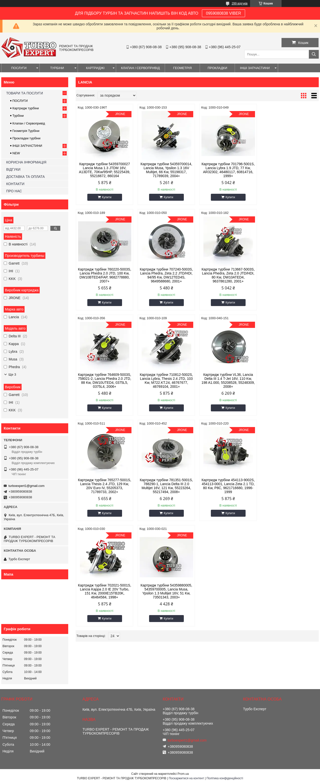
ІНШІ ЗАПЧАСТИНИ (255, 68)
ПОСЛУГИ (19, 68)
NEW (16, 153)
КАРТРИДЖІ (95, 68)
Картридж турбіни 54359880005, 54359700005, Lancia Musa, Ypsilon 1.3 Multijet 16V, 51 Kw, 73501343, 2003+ (166, 486)
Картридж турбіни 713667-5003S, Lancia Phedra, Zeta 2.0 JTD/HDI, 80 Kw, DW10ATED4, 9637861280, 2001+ (166, 275)
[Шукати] (314, 54)
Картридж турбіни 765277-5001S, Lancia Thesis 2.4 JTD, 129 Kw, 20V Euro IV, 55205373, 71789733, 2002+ (166, 381)
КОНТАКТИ (15, 184)
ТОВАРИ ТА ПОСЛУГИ (24, 93)
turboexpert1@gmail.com (26, 486)
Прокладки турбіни (26, 138)
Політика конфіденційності (224, 778)
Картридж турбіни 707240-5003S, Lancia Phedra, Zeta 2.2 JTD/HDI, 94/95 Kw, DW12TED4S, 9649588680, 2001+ (104, 275)
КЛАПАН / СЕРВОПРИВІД (140, 68)
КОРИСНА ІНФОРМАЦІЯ (26, 162)
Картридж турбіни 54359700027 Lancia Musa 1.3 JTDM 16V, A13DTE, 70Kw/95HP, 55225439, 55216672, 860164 (104, 170)
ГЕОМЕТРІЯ (182, 68)
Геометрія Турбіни (25, 131)
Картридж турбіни (25, 108)
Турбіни (18, 115)
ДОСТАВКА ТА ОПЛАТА (25, 177)
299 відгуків (240, 3)
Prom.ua (183, 774)
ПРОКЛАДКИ (217, 68)
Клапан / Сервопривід (28, 123)
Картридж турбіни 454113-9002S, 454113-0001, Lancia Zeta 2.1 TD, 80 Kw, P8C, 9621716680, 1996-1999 (289, 381)
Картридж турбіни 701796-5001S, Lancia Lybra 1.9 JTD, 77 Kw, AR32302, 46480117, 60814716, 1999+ (228, 170)
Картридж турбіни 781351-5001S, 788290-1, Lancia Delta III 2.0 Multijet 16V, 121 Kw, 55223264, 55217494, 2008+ (228, 381)
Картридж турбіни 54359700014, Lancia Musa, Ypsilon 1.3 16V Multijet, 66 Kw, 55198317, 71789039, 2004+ (166, 170)
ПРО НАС (14, 191)
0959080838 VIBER (223, 13)
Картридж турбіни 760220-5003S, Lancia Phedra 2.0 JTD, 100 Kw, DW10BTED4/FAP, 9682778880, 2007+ (289, 170)
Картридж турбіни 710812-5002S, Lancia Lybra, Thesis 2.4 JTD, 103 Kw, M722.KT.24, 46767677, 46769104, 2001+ (289, 275)
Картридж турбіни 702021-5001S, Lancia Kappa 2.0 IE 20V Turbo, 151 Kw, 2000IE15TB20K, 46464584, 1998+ (104, 486)
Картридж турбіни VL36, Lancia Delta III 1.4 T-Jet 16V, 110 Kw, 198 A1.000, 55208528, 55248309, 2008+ (104, 381)
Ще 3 (12, 374)
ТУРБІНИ (57, 68)
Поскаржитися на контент (186, 778)
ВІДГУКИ (13, 169)
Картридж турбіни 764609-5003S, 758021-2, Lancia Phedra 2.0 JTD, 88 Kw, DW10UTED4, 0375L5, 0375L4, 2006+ (228, 275)
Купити (106, 197)
